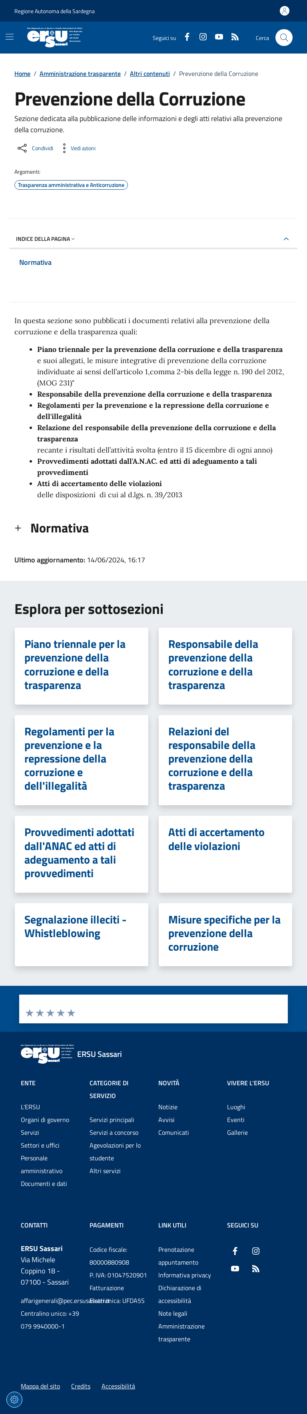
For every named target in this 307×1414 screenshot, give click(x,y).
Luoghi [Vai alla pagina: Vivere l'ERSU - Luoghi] (236, 1107)
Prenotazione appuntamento (178, 1256)
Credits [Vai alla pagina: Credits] (80, 1386)
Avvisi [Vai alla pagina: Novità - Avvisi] (166, 1119)
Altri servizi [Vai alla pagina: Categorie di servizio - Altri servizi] (105, 1171)
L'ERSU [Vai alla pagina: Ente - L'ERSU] (30, 1107)
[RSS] (232, 37)
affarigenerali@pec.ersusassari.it (50, 1300)
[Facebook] (184, 37)
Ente (28, 1083)
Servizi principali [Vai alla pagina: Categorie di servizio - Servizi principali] (112, 1119)
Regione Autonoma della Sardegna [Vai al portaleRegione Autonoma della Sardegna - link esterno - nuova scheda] (54, 11)
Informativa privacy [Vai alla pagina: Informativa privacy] (184, 1275)
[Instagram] (200, 37)
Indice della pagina (46, 238)
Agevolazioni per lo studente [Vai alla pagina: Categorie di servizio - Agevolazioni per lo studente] (115, 1151)
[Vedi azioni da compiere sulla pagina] (76, 148)
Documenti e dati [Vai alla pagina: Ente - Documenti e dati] (44, 1183)
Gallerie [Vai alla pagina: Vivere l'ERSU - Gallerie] (237, 1132)
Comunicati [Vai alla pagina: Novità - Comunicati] (173, 1132)
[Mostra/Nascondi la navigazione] (9, 37)
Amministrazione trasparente (80, 73)
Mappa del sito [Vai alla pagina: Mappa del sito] (40, 1386)
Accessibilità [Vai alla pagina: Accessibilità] (118, 1386)
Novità (168, 1083)
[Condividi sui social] (34, 148)
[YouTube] (216, 37)
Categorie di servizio (109, 1089)
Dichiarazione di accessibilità (179, 1294)
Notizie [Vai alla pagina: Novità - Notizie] (167, 1107)
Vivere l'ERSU (248, 1083)
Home (22, 73)
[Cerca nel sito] (284, 37)
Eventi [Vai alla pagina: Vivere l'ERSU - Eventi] (236, 1119)
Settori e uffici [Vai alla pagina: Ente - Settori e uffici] (40, 1145)
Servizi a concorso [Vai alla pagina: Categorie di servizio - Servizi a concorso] (114, 1132)
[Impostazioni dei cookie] (14, 1400)
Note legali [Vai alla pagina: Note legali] (172, 1313)
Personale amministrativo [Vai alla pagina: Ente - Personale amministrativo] (41, 1164)
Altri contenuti (150, 73)
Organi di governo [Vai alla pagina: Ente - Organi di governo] (45, 1119)
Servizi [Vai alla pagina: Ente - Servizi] (30, 1132)
